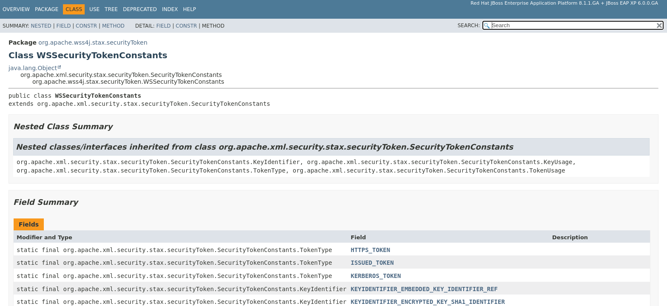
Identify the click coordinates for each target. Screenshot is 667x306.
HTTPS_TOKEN (370, 249)
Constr (86, 26)
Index (170, 9)
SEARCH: (469, 25)
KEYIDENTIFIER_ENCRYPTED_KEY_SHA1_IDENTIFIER (428, 301)
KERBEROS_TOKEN (376, 275)
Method (113, 26)
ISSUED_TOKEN (372, 262)
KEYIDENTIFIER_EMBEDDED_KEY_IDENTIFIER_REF (424, 289)
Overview (16, 9)
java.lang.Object (33, 68)
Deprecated (140, 9)
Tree (111, 9)
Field (63, 26)
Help (189, 9)
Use (94, 9)
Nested (41, 26)
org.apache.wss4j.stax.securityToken (92, 42)
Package (46, 9)
